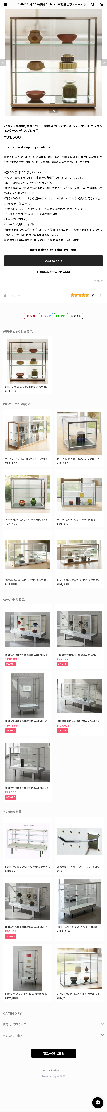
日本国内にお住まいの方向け (53, 272)
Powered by (53, 1076)
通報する (98, 281)
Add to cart (53, 261)
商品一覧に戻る (53, 1053)
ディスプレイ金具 (13, 1035)
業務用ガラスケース (14, 1024)
